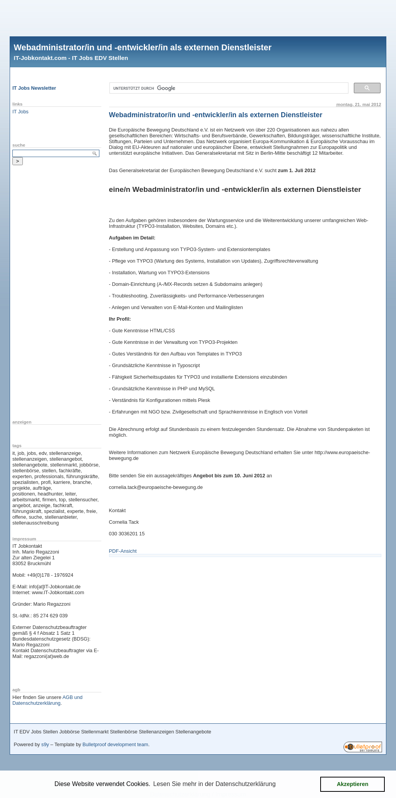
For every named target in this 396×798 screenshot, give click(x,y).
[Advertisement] (198, 17)
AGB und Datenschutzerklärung (47, 700)
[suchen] (228, 88)
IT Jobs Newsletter (34, 88)
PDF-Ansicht (123, 551)
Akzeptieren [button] (353, 784)
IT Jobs (20, 111)
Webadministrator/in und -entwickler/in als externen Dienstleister (143, 47)
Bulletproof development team (115, 744)
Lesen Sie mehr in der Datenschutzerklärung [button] (214, 784)
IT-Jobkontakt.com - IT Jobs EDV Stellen (71, 58)
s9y (45, 744)
